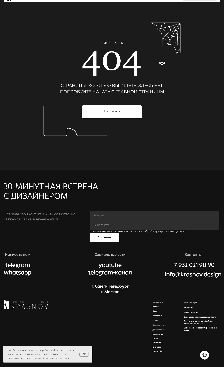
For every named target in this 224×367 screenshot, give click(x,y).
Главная (155, 307)
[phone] (154, 225)
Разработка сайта (191, 312)
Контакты (156, 347)
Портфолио (157, 316)
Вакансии (156, 343)
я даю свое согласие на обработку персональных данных (150, 231)
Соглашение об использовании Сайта (200, 317)
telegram (17, 265)
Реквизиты (188, 307)
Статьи (155, 338)
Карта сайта (157, 351)
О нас (154, 311)
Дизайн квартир (159, 325)
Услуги (155, 320)
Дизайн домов (158, 330)
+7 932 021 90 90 (193, 265)
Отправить (104, 237)
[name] (154, 215)
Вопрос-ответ (158, 334)
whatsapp (17, 272)
